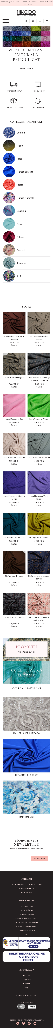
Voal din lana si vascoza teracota (14, 337)
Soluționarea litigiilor (26, 930)
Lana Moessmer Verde (38, 419)
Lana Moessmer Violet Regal (39, 497)
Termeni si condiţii (26, 914)
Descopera (26, 68)
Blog (26, 988)
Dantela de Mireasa (26, 733)
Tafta (19, 158)
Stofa (19, 276)
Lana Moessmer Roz (14, 419)
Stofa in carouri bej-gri (14, 378)
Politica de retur (26, 906)
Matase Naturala (25, 198)
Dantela (21, 132)
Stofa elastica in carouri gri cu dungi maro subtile (39, 379)
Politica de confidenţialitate (27, 918)
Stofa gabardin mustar (39, 537)
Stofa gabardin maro (14, 576)
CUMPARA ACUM (26, 652)
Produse (26, 975)
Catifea (20, 237)
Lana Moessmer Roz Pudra (14, 457)
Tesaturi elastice (26, 775)
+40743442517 (26, 892)
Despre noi (26, 979)
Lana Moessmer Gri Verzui (39, 457)
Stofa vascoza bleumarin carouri (38, 577)
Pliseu (20, 145)
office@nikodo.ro (26, 888)
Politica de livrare (26, 910)
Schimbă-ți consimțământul (26, 926)
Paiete (20, 184)
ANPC (26, 934)
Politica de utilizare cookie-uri (26, 922)
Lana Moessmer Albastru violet (14, 497)
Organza (21, 211)
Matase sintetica (25, 171)
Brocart (21, 250)
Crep (19, 224)
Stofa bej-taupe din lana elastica (39, 337)
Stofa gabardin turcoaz (14, 537)
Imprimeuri (26, 817)
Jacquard (21, 263)
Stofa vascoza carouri (14, 617)
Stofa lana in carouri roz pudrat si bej (39, 618)
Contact (26, 983)
